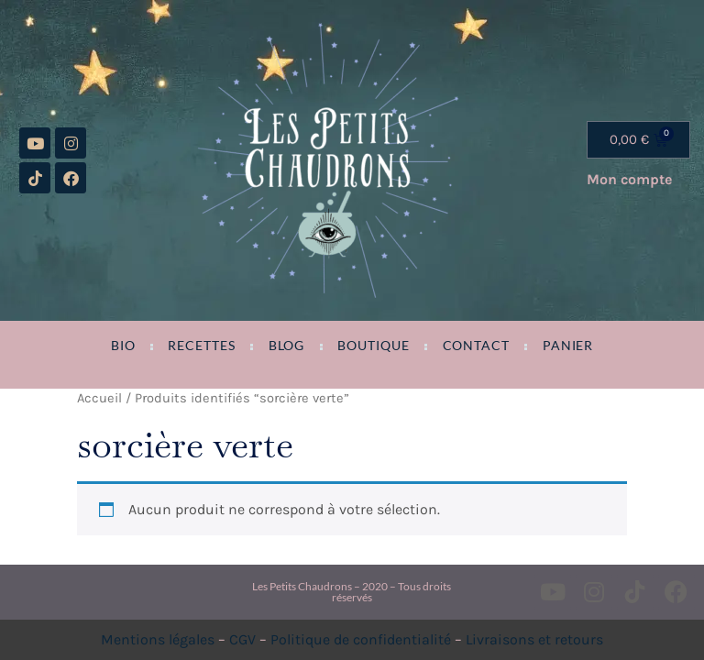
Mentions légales (157, 639)
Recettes (201, 345)
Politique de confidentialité (360, 639)
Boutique (373, 345)
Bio (123, 345)
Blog (287, 345)
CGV (242, 639)
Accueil (99, 398)
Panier (568, 345)
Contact (476, 345)
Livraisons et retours (534, 639)
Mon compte (629, 179)
